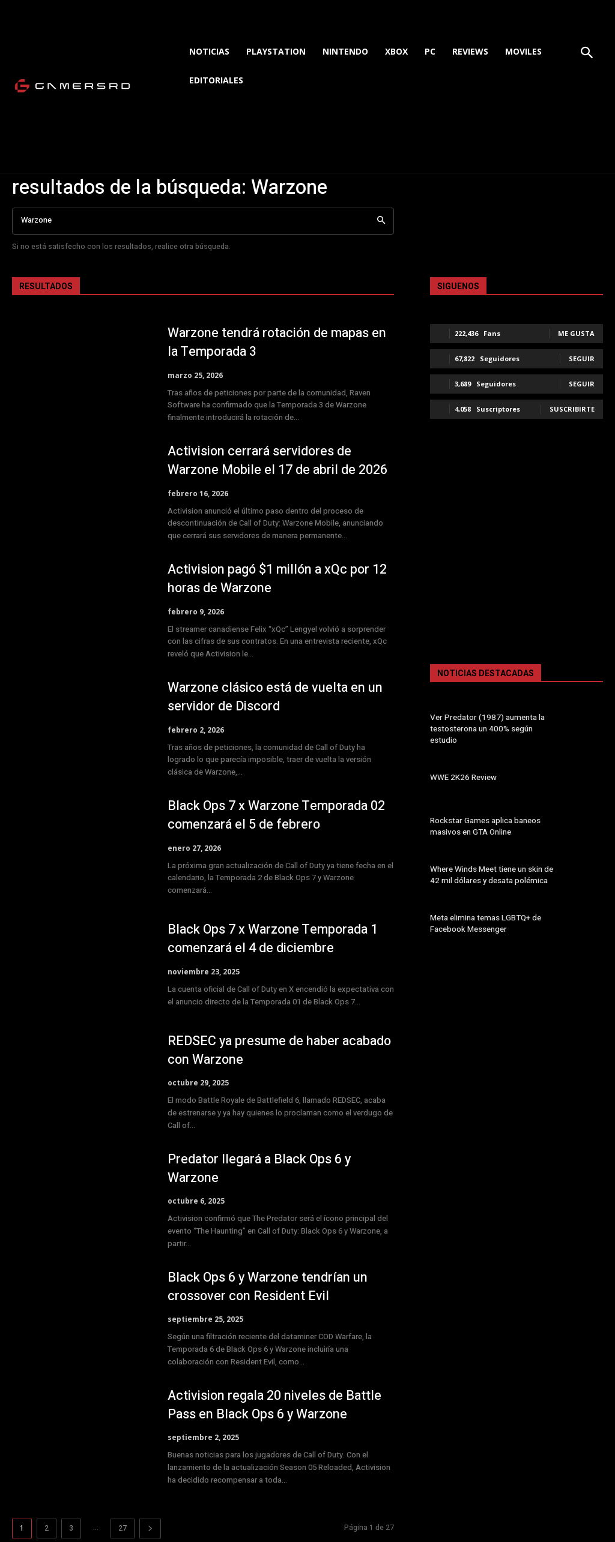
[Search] (381, 221)
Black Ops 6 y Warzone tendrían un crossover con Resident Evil (270, 1287)
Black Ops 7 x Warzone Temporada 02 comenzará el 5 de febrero (279, 815)
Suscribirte (572, 408)
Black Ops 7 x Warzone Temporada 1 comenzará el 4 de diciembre (275, 939)
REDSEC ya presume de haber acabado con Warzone (255, 1050)
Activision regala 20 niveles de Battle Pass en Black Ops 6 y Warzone (276, 1405)
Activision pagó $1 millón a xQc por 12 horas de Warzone (280, 579)
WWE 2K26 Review (461, 777)
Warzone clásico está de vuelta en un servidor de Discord (277, 697)
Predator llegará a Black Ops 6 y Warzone (262, 1168)
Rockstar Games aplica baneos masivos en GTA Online (484, 826)
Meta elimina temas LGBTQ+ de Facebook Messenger (484, 924)
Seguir (582, 358)
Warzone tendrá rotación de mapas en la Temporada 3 (280, 342)
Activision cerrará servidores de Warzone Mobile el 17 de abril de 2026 (279, 460)
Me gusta (576, 333)
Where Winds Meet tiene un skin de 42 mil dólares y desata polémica (490, 875)
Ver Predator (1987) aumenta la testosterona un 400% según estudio (494, 729)
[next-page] (150, 1528)
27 (122, 1528)
